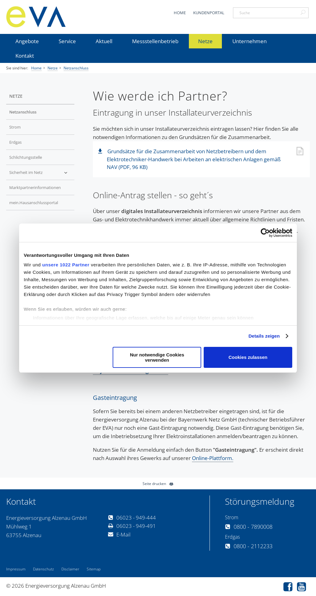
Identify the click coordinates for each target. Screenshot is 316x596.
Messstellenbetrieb (155, 41)
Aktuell (104, 41)
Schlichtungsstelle (25, 157)
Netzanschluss (76, 68)
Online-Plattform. (212, 458)
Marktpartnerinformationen (35, 187)
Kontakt (24, 55)
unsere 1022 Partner (65, 264)
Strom (15, 127)
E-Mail (119, 534)
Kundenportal (208, 12)
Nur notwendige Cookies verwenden (157, 357)
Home (180, 12)
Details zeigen (264, 336)
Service (67, 41)
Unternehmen (249, 41)
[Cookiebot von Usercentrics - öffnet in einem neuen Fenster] (265, 232)
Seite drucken (158, 483)
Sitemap (94, 569)
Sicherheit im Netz (26, 172)
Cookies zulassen (248, 357)
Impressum (16, 569)
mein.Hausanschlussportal (33, 202)
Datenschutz (43, 569)
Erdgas (15, 142)
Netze (205, 41)
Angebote (27, 41)
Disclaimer (70, 569)
